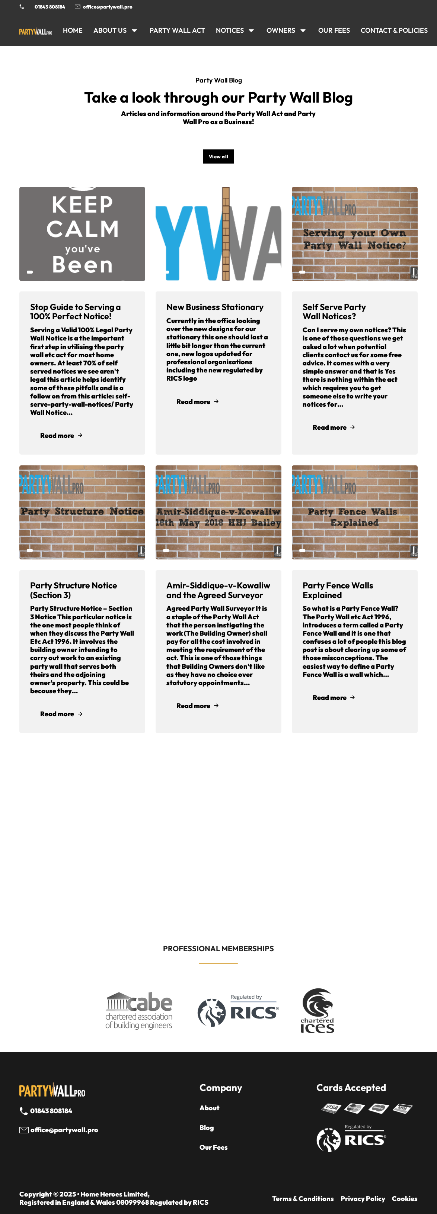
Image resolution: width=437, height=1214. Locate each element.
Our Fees (334, 30)
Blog (207, 1128)
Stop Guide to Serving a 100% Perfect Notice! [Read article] (75, 311)
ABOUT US (110, 30)
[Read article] (82, 233)
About (210, 1108)
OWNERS (281, 30)
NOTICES (230, 30)
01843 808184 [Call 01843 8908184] (50, 7)
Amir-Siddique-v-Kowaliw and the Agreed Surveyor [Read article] (218, 590)
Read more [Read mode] (61, 435)
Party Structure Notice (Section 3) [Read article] (73, 590)
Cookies (405, 1199)
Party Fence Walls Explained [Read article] (338, 590)
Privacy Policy (363, 1199)
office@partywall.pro (108, 7)
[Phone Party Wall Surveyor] (21, 6)
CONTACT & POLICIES (394, 30)
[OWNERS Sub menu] (303, 30)
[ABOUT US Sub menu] (134, 30)
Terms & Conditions (303, 1199)
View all (219, 156)
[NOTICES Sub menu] (251, 30)
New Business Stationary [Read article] (215, 306)
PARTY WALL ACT (177, 30)
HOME (73, 30)
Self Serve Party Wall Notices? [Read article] (334, 311)
